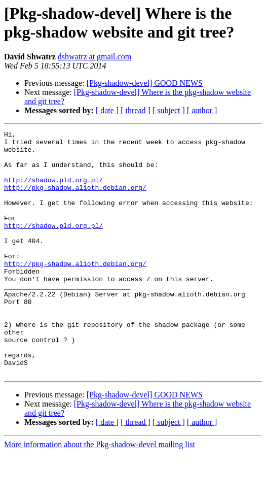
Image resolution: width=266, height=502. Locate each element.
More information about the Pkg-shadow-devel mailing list (99, 493)
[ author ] (202, 110)
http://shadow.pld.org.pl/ (53, 190)
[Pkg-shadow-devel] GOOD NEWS (145, 83)
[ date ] (107, 110)
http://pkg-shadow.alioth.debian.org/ (75, 199)
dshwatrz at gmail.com (94, 56)
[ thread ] (135, 110)
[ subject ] (169, 110)
